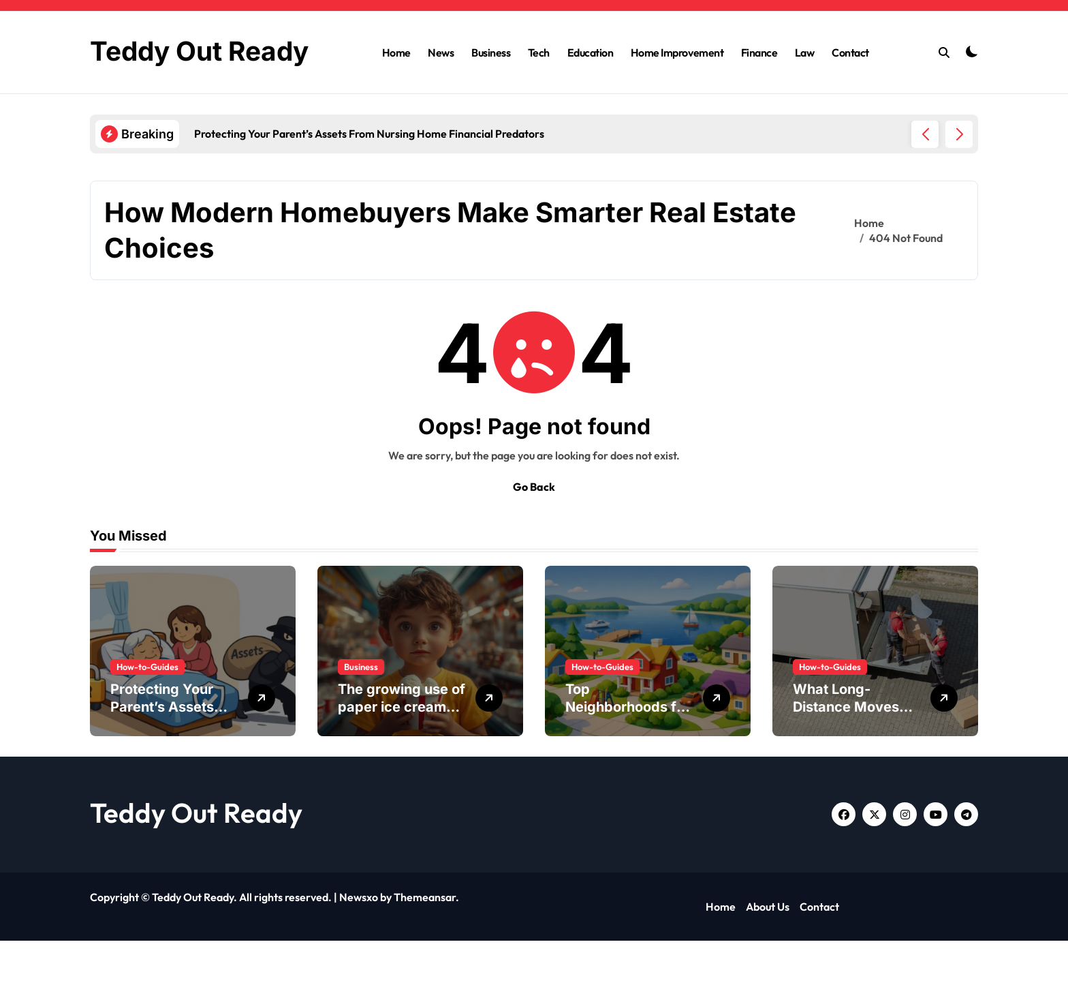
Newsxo (358, 941)
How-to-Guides (147, 711)
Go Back (534, 531)
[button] (959, 178)
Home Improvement (677, 74)
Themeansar (425, 941)
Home (396, 74)
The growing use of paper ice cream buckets (401, 751)
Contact (850, 74)
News (441, 74)
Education (590, 74)
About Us (767, 951)
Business (490, 74)
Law (805, 74)
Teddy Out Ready (196, 857)
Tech (539, 74)
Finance (759, 74)
